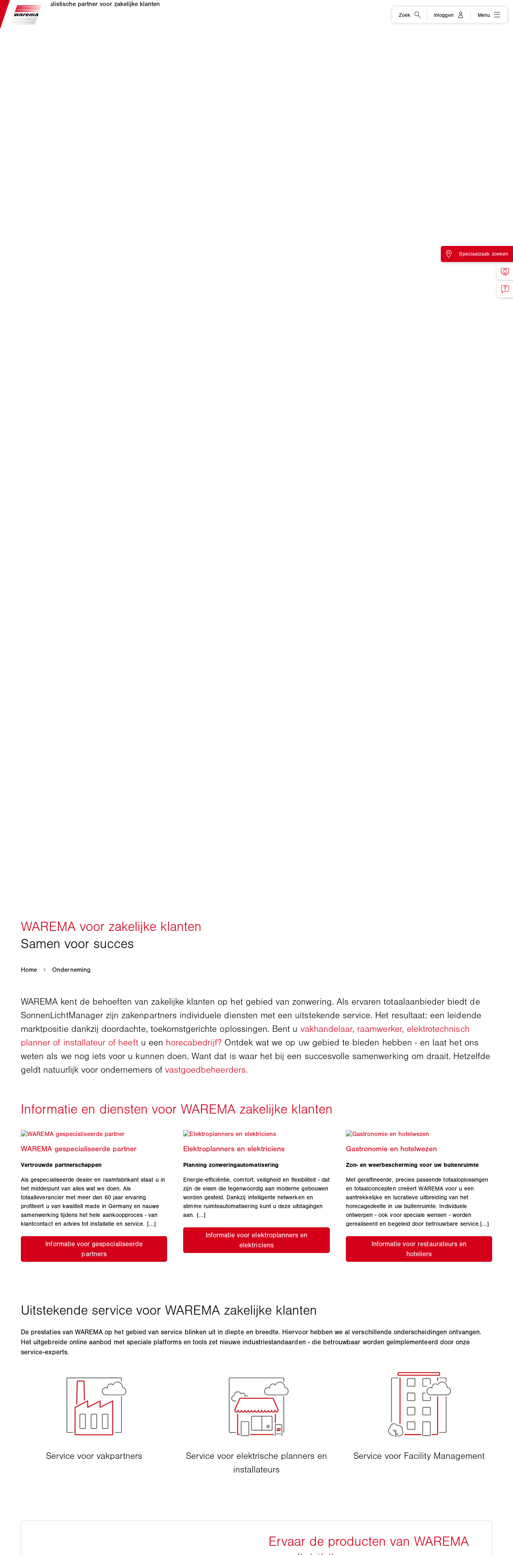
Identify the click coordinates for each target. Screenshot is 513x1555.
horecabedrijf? (194, 1042)
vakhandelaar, (328, 1028)
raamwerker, (380, 1028)
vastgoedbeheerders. (206, 1069)
